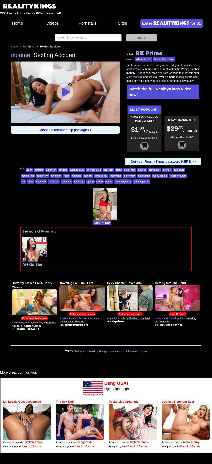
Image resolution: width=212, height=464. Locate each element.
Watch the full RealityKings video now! (160, 92)
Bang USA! (116, 383)
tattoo (99, 181)
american (51, 170)
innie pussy (101, 175)
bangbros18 (85, 442)
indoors (88, 175)
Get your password (130, 314)
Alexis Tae (143, 59)
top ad (108, 181)
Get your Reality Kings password (98, 351)
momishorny (191, 442)
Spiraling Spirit (177, 318)
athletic (63, 170)
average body (77, 170)
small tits (67, 181)
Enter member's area (34, 318)
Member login (136, 351)
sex (23, 181)
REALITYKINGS (29, 6)
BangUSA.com (31, 446)
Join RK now (177, 314)
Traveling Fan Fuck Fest (76, 283)
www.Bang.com (93, 394)
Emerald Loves (67, 318)
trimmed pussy (123, 181)
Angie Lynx (113, 318)
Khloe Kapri (161, 318)
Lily (79, 318)
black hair (129, 170)
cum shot (179, 170)
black (119, 170)
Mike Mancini (164, 59)
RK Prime (28, 46)
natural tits (144, 175)
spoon (90, 181)
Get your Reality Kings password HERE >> (163, 161)
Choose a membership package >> (65, 130)
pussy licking (159, 175)
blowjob (142, 170)
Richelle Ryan (19, 322)
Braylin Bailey (35, 322)
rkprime (20, 55)
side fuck (41, 181)
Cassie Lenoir (89, 318)
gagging (76, 175)
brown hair (155, 170)
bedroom (108, 170)
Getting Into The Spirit (170, 283)
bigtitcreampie (33, 442)
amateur (39, 170)
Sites (122, 23)
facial (67, 175)
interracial (115, 175)
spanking (79, 181)
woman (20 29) (141, 181)
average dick (94, 170)
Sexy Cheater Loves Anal (125, 283)
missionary (129, 175)
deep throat (27, 175)
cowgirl (167, 170)
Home (17, 23)
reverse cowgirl (178, 175)
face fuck (56, 175)
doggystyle (43, 175)
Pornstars (87, 23)
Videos (52, 23)
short (31, 181)
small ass (54, 181)
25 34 (29, 170)
